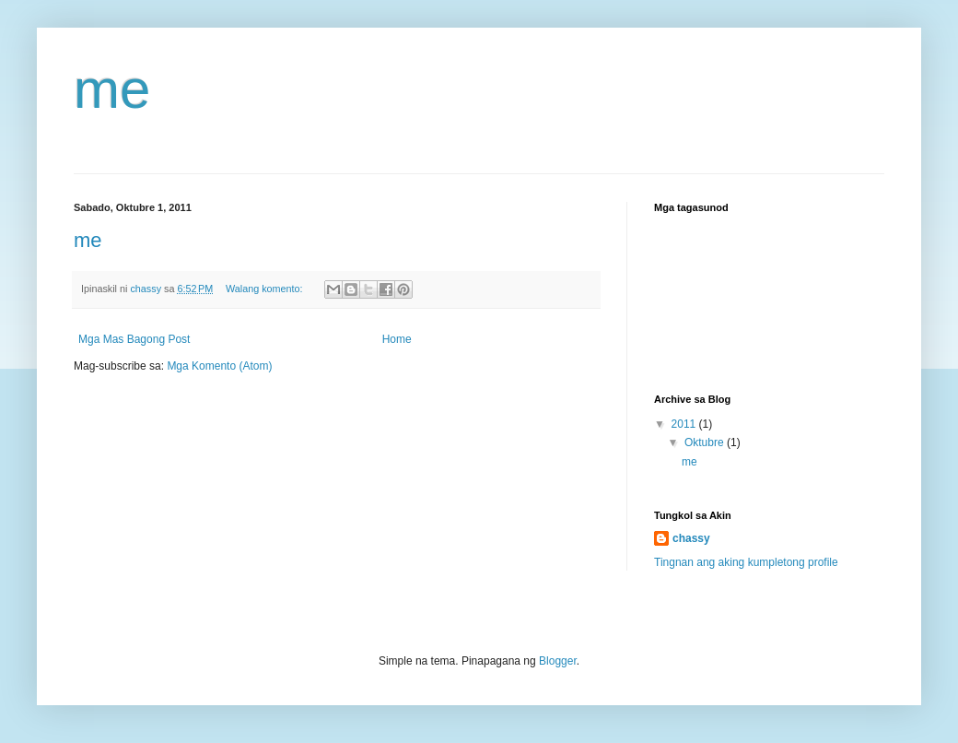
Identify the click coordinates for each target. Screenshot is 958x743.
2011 (685, 424)
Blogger (558, 661)
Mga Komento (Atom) (219, 366)
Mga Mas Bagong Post (134, 339)
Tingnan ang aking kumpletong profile (746, 562)
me (112, 89)
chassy (691, 538)
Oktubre (705, 442)
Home (397, 339)
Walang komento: (266, 288)
